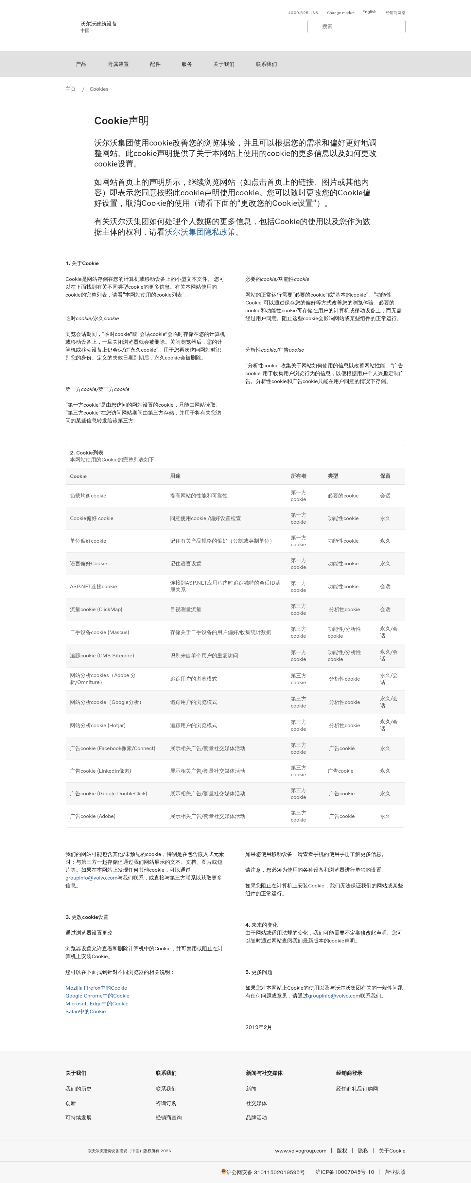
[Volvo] (69, 25)
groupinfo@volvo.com (91, 878)
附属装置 (118, 64)
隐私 (363, 1151)
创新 (70, 1103)
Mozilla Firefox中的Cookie (96, 988)
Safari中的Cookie (85, 1011)
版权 (342, 1151)
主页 (70, 89)
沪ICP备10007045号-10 (344, 1172)
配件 (155, 64)
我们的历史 (78, 1089)
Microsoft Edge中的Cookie (97, 1003)
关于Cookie (392, 1151)
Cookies (99, 89)
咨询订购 (166, 1103)
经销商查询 (169, 1118)
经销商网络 (396, 12)
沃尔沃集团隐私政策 (200, 232)
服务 (187, 64)
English (369, 12)
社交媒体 (256, 1103)
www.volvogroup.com (300, 1151)
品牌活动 (256, 1118)
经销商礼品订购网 (357, 1089)
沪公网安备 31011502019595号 (263, 1172)
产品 (81, 64)
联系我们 (266, 64)
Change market (341, 12)
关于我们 (224, 64)
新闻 (251, 1089)
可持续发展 (78, 1118)
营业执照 (395, 1172)
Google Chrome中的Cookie (97, 996)
